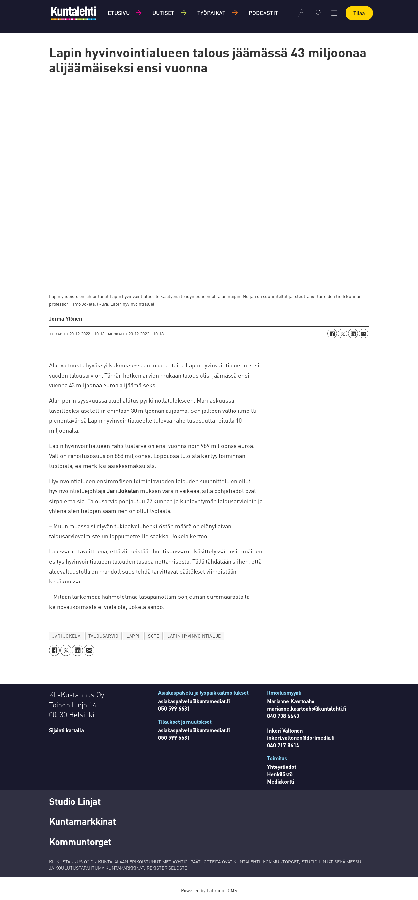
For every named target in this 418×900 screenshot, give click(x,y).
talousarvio (103, 636)
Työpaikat (211, 12)
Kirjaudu (301, 13)
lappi (133, 636)
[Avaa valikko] (334, 13)
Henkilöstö (280, 774)
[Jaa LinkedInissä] (353, 333)
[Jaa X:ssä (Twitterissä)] (342, 333)
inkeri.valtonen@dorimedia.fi (300, 737)
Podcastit (263, 12)
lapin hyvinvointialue (194, 636)
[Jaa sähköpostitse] (363, 333)
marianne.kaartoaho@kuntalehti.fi (306, 708)
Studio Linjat (75, 801)
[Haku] (319, 13)
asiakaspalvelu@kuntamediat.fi (194, 701)
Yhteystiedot (281, 766)
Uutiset (163, 12)
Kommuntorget (80, 841)
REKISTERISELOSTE (167, 868)
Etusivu (119, 12)
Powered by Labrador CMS (209, 890)
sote (153, 636)
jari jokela (66, 636)
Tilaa (359, 13)
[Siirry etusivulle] (73, 13)
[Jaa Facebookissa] (332, 333)
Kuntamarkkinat (82, 821)
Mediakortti (280, 781)
